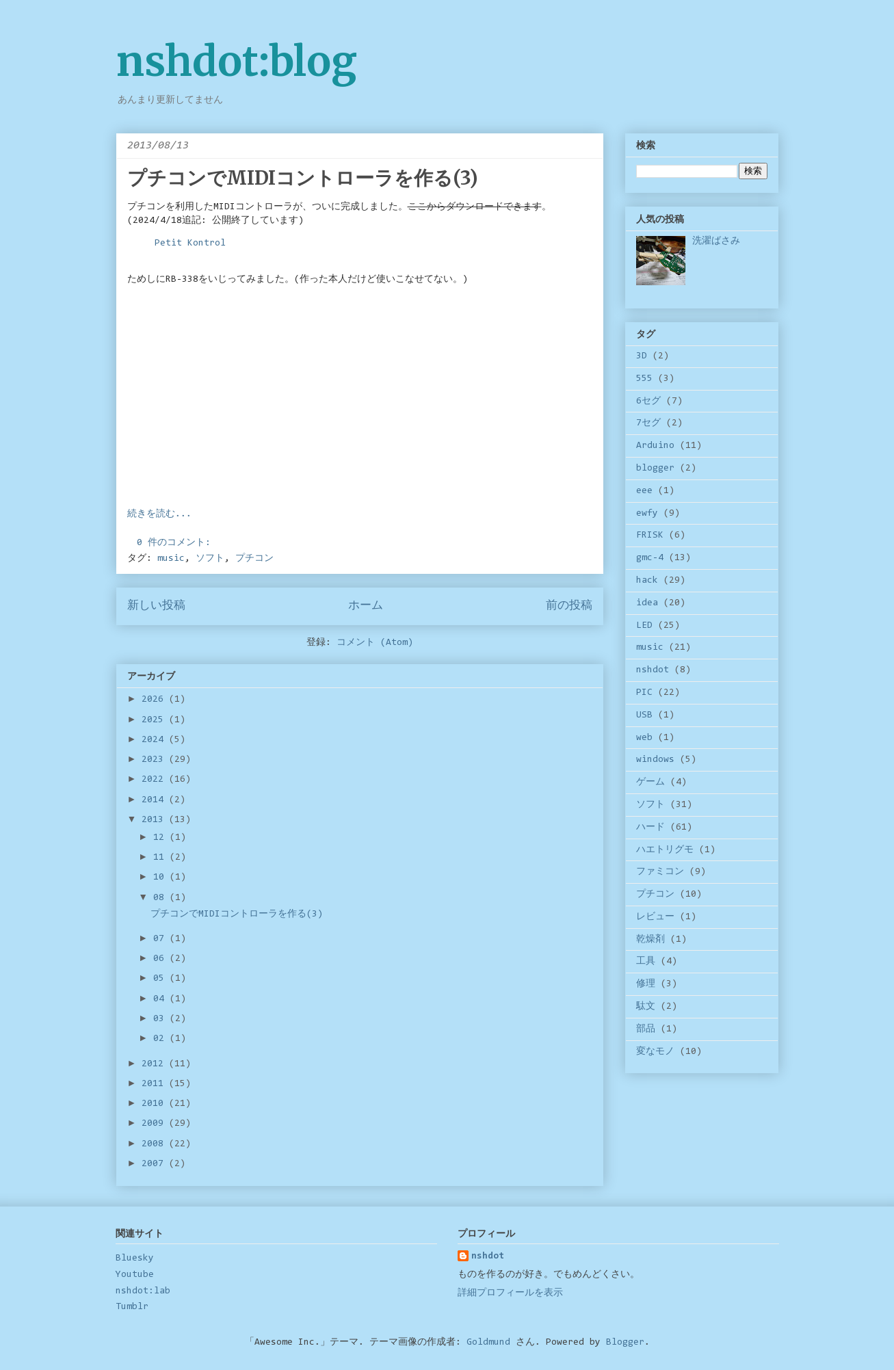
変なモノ (655, 1052)
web (644, 738)
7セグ (648, 423)
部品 (645, 1029)
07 (161, 939)
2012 (155, 1064)
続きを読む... (159, 514)
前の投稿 (569, 606)
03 (161, 1019)
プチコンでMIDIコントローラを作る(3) (302, 178)
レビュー (655, 917)
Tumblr (132, 1307)
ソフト (210, 559)
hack (647, 580)
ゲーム (650, 782)
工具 (645, 961)
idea (647, 603)
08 (161, 898)
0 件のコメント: (176, 543)
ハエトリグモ (665, 850)
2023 (155, 760)
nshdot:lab (143, 1291)
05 (161, 979)
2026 (155, 699)
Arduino (655, 446)
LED (644, 626)
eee (644, 491)
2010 (155, 1104)
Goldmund (488, 1342)
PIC (644, 693)
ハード (650, 827)
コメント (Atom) (375, 643)
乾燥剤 (650, 940)
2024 (155, 740)
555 (644, 379)
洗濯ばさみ (716, 241)
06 (161, 959)
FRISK (649, 535)
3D (641, 356)
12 (161, 838)
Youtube (135, 1275)
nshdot (652, 670)
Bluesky (135, 1258)
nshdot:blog (236, 61)
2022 (155, 780)
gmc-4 (649, 558)
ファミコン (660, 872)
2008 (155, 1144)
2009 (155, 1124)
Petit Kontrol (190, 243)
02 (161, 1039)
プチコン (254, 559)
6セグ (648, 401)
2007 (155, 1164)
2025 (155, 720)
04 (161, 999)
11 (161, 857)
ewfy (647, 513)
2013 (155, 820)
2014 (155, 800)
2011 (155, 1084)
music (171, 559)
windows (655, 760)
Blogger (625, 1342)
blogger (655, 468)
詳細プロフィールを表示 (510, 1293)
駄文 (645, 1007)
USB (644, 715)
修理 (645, 984)
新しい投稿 (156, 606)
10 (161, 877)
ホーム (365, 606)
